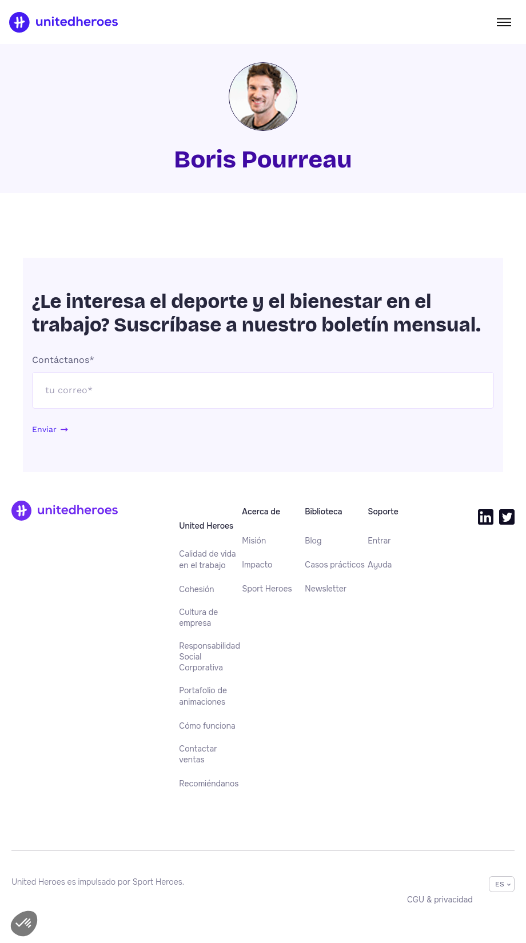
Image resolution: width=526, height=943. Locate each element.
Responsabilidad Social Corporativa (209, 657)
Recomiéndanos (208, 783)
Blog (313, 541)
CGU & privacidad (440, 899)
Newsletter (325, 589)
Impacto (257, 565)
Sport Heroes (267, 589)
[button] (24, 923)
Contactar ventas (198, 754)
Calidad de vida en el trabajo (207, 559)
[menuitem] (210, 560)
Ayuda (380, 565)
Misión (254, 541)
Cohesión (196, 589)
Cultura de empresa (198, 617)
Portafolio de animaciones (203, 695)
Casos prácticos (335, 565)
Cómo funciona (207, 726)
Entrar (379, 541)
